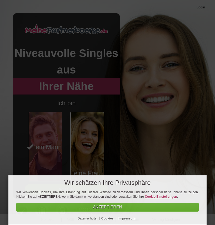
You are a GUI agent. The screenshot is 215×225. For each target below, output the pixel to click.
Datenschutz (87, 218)
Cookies (107, 218)
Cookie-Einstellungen (161, 196)
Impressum (126, 218)
